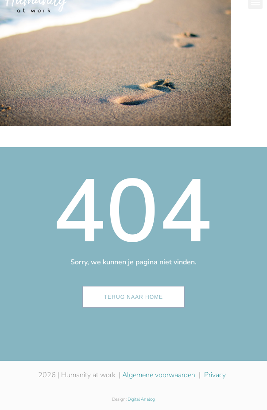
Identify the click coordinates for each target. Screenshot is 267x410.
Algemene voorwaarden (158, 375)
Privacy (215, 375)
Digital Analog (141, 399)
